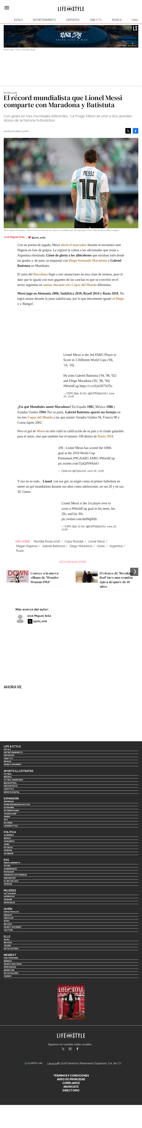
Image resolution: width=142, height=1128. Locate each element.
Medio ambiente (12, 863)
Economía (9, 808)
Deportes (72, 19)
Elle (7, 936)
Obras (7, 817)
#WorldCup (71, 386)
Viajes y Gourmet (13, 764)
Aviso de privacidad (71, 1079)
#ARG (99, 355)
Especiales (9, 902)
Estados (8, 847)
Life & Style (12, 746)
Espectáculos (11, 912)
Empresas (9, 801)
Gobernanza (10, 869)
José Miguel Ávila (39, 616)
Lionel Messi (96, 541)
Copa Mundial (74, 541)
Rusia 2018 (10, 92)
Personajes (10, 967)
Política (10, 832)
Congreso (9, 841)
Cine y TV (96, 19)
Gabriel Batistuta (53, 546)
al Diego (118, 298)
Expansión (11, 798)
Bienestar (9, 970)
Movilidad (9, 872)
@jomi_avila (38, 237)
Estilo (18, 19)
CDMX (6, 844)
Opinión (8, 850)
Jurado (7, 976)
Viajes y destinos (13, 964)
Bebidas (8, 961)
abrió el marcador (74, 245)
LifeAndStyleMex (81, 1049)
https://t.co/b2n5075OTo (96, 386)
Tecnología (10, 814)
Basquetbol (10, 783)
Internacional (11, 810)
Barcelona (40, 274)
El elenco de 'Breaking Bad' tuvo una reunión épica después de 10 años (116, 580)
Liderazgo (9, 896)
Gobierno (9, 835)
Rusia (19, 550)
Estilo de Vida (11, 973)
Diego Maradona (81, 546)
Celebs (7, 946)
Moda (6, 921)
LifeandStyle (11, 826)
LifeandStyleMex (63, 1049)
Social (7, 866)
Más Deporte (10, 786)
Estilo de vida (11, 949)
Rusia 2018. (106, 436)
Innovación (10, 878)
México (7, 838)
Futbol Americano (13, 780)
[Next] (134, 572)
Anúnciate (71, 1086)
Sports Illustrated (18, 771)
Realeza (8, 915)
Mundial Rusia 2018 (47, 541)
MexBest (10, 955)
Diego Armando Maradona (88, 260)
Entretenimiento (44, 19)
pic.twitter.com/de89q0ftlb (79, 519)
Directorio (71, 1090)
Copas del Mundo (40, 417)
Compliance (71, 1083)
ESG (6, 820)
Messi (41, 431)
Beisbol (8, 777)
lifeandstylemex (73, 1049)
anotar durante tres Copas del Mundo (70, 285)
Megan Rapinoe (27, 546)
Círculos (8, 918)
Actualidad (10, 893)
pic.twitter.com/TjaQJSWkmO (78, 463)
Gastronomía (11, 958)
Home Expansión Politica (17, 805)
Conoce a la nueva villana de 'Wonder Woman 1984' (45, 577)
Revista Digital (11, 792)
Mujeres (8, 823)
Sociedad (8, 853)
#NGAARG (81, 458)
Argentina (116, 546)
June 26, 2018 (95, 470)
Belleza (8, 924)
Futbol (8, 774)
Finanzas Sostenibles (15, 875)
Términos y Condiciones (71, 1075)
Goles (101, 546)
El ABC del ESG (11, 881)
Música (116, 19)
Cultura (8, 930)
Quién (8, 908)
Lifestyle (9, 789)
